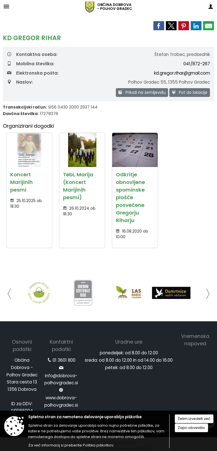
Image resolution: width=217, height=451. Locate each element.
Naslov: (20, 82)
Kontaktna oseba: (32, 54)
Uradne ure (128, 342)
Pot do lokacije (189, 92)
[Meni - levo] (6, 6)
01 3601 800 (64, 360)
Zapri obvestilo (191, 427)
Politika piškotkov (98, 445)
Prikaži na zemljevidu (142, 92)
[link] (158, 25)
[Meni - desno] (210, 6)
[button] (9, 294)
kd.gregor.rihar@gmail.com (182, 73)
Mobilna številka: (30, 64)
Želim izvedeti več (194, 418)
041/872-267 (196, 64)
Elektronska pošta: (32, 73)
